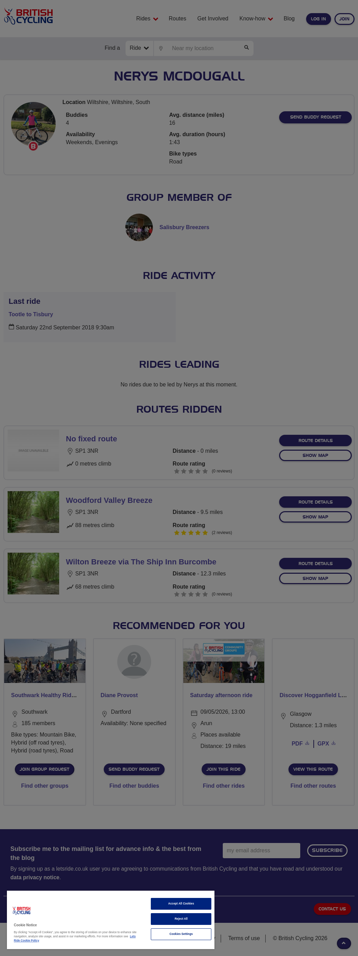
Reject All (181, 918)
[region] (110, 920)
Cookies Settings (181, 934)
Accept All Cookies (181, 903)
